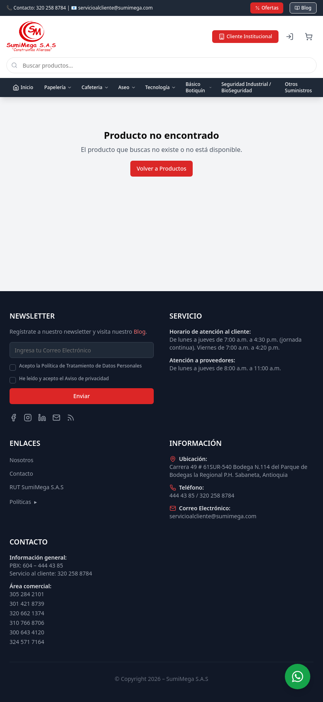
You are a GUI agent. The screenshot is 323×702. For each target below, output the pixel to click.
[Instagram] (28, 418)
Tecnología (160, 87)
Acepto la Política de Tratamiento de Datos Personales (80, 366)
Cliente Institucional (245, 36)
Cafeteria (94, 87)
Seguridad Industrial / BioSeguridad (246, 87)
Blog (303, 7)
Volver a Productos (161, 168)
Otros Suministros (298, 87)
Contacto (21, 473)
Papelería (58, 87)
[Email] (56, 418)
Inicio (23, 87)
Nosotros (21, 460)
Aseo (127, 87)
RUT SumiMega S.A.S (37, 487)
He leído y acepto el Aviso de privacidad (64, 378)
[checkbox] (13, 367)
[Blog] (71, 418)
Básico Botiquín (199, 87)
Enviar (81, 396)
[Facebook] (13, 418)
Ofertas (267, 7)
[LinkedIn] (42, 418)
